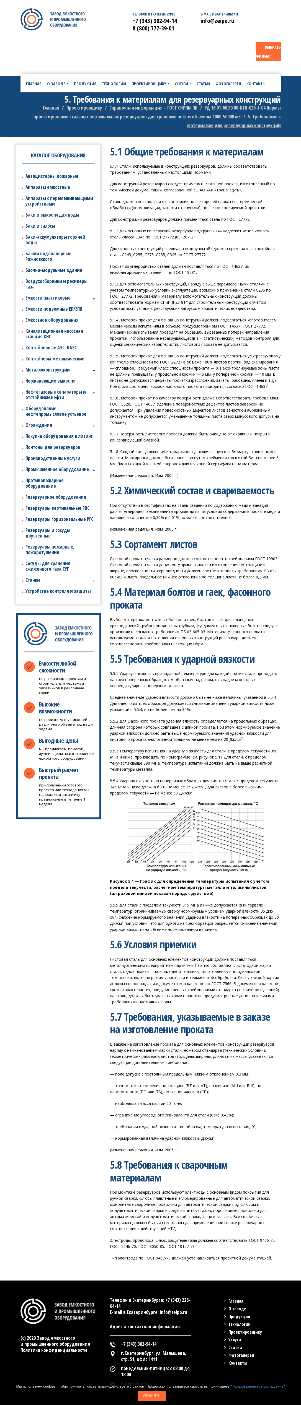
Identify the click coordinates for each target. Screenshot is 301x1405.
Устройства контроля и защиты (58, 591)
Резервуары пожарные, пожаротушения (49, 549)
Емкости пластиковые (48, 298)
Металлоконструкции (47, 370)
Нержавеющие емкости (50, 381)
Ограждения (38, 425)
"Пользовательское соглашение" (257, 1386)
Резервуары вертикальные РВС (57, 508)
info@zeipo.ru (217, 20)
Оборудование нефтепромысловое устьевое (55, 411)
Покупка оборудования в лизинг (59, 436)
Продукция (239, 1316)
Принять (152, 1396)
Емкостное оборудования (52, 320)
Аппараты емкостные (47, 187)
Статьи (235, 1347)
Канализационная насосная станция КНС (54, 334)
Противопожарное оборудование (44, 483)
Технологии (239, 1324)
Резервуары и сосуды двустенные (47, 533)
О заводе (237, 1309)
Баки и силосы (40, 226)
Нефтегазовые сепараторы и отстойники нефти (55, 395)
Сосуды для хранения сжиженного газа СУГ (47, 566)
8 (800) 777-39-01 (153, 28)
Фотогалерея (241, 1355)
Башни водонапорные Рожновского (48, 256)
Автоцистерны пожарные (51, 176)
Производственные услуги (52, 458)
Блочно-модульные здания (53, 270)
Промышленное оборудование (57, 469)
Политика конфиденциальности (53, 1350)
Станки (32, 580)
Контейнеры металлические (54, 358)
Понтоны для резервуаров (52, 447)
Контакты (237, 1363)
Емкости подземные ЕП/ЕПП (53, 309)
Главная (235, 1301)
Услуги (234, 1340)
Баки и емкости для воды (52, 215)
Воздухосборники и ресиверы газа (56, 284)
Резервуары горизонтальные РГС (59, 519)
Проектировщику (245, 1332)
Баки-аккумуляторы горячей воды (55, 240)
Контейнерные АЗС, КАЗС (51, 347)
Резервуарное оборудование (55, 497)
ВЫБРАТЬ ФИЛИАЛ (268, 51)
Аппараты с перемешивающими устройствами (59, 201)
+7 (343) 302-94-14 (155, 20)
